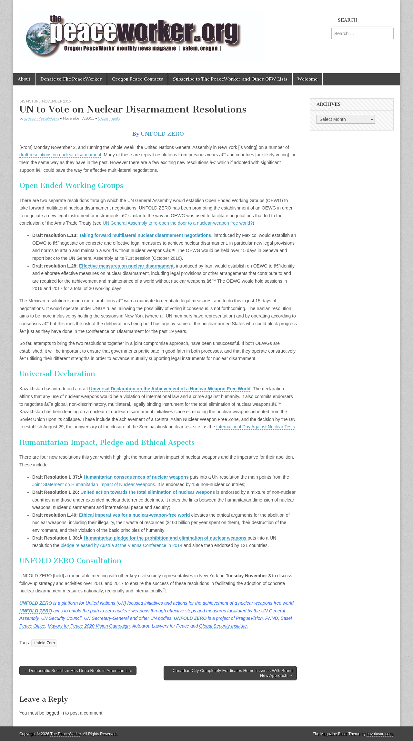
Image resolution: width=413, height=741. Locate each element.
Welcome (307, 79)
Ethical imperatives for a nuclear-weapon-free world (134, 515)
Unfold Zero (44, 643)
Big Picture (30, 101)
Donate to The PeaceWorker (71, 79)
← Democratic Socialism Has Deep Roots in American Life (78, 670)
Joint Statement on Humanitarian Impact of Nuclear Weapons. (94, 484)
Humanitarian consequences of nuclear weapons (136, 477)
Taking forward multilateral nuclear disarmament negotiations (145, 235)
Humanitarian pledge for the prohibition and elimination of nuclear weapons (165, 538)
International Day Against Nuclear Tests (255, 426)
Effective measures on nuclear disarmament (126, 265)
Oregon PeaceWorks (41, 118)
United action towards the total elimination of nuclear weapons (147, 492)
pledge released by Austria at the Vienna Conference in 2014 (121, 545)
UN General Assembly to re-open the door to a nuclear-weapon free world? (178, 223)
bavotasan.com (380, 734)
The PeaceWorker (65, 734)
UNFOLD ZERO (162, 134)
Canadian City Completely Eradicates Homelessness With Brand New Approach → (233, 673)
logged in (54, 713)
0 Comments (109, 118)
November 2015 (56, 101)
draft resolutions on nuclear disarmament (60, 154)
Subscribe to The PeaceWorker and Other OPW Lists (230, 79)
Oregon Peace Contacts (137, 79)
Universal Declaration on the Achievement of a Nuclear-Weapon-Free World (169, 388)
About (24, 79)
